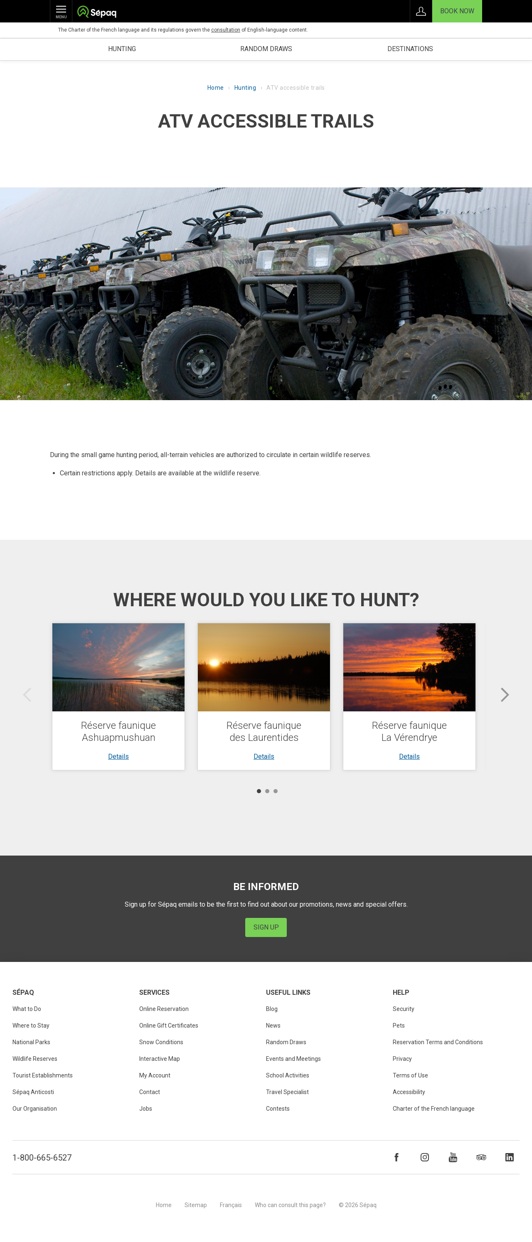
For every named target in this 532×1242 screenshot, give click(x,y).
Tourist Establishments (42, 1075)
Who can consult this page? (290, 1205)
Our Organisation (34, 1108)
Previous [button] (27, 694)
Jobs (145, 1108)
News (273, 1025)
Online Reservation (164, 1009)
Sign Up (266, 927)
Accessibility (409, 1092)
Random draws (266, 49)
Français (231, 1205)
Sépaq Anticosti (33, 1092)
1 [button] (259, 791)
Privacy (402, 1058)
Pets (399, 1025)
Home (215, 87)
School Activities (287, 1075)
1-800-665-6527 (41, 1158)
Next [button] (505, 694)
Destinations (410, 49)
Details (118, 756)
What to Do (26, 1009)
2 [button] (267, 791)
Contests (278, 1108)
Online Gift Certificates (168, 1025)
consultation (225, 30)
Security (403, 1009)
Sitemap (196, 1205)
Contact (149, 1092)
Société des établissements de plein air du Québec (96, 12)
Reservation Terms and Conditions (438, 1042)
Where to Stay (30, 1025)
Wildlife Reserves (34, 1058)
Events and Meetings (293, 1058)
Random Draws (286, 1042)
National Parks (31, 1042)
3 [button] (275, 791)
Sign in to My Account (421, 11)
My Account (154, 1075)
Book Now (457, 11)
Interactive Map (159, 1058)
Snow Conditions (161, 1042)
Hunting (122, 49)
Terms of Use (410, 1075)
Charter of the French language (434, 1108)
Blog (272, 1009)
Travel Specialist (287, 1092)
